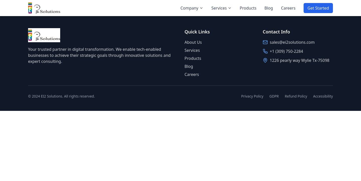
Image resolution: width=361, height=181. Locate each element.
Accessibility (323, 96)
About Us (193, 42)
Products (248, 8)
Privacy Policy (252, 96)
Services (221, 8)
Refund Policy (296, 96)
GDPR (274, 96)
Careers (288, 8)
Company (192, 8)
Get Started (318, 8)
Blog (268, 8)
